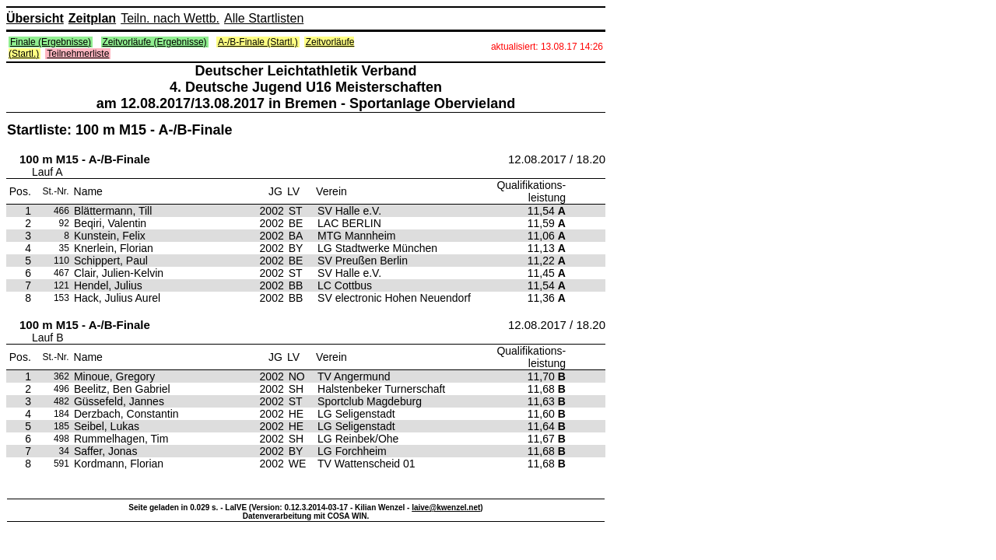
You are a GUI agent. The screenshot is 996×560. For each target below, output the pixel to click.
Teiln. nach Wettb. (170, 18)
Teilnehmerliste (78, 53)
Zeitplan (92, 18)
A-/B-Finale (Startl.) (258, 42)
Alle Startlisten (263, 18)
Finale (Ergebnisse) (50, 42)
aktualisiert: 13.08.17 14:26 (547, 46)
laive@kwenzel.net (446, 507)
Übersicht (35, 18)
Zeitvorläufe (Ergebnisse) (155, 42)
